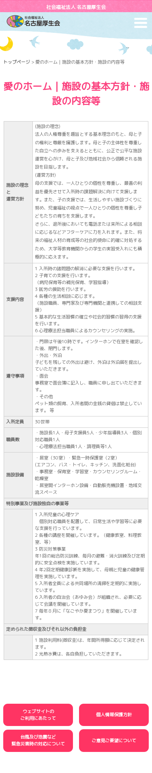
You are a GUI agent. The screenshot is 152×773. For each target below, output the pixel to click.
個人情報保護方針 (114, 714)
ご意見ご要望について (114, 740)
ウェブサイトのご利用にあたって (38, 715)
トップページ (16, 62)
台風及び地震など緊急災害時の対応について (38, 740)
